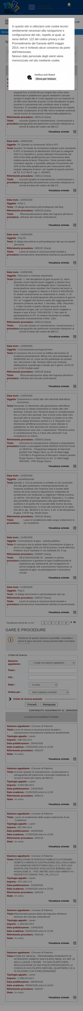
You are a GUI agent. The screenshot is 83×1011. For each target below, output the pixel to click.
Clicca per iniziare (46, 78)
